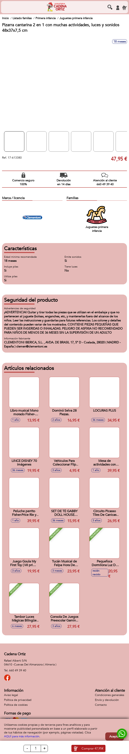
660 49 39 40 (17, 670)
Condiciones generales (109, 695)
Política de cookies (16, 705)
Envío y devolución (107, 700)
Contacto (101, 705)
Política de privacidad (17, 700)
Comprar (92, 748)
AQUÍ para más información (21, 736)
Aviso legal (11, 695)
